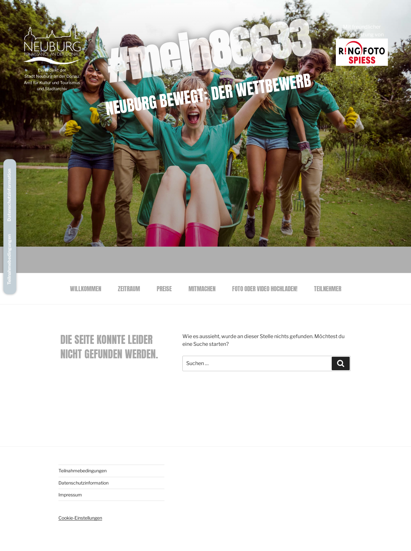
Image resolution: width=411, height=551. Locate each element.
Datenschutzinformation (9, 195)
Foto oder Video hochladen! (264, 288)
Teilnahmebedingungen (9, 259)
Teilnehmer (327, 288)
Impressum (70, 494)
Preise (164, 288)
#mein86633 (208, 51)
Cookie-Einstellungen (80, 517)
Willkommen (85, 288)
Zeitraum (129, 288)
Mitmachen (201, 288)
